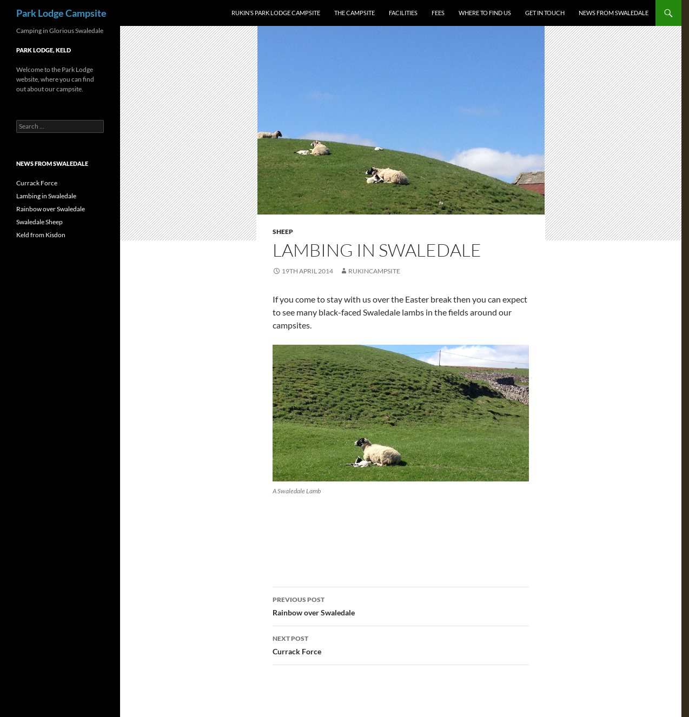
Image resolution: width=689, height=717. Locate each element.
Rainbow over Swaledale (401, 605)
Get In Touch (545, 12)
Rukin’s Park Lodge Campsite (275, 12)
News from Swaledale (613, 12)
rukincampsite (374, 271)
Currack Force (401, 644)
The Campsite (354, 12)
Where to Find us (485, 12)
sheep (283, 231)
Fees (438, 12)
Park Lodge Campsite (61, 13)
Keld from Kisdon (40, 235)
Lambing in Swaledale (46, 196)
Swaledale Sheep (39, 222)
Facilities (403, 12)
